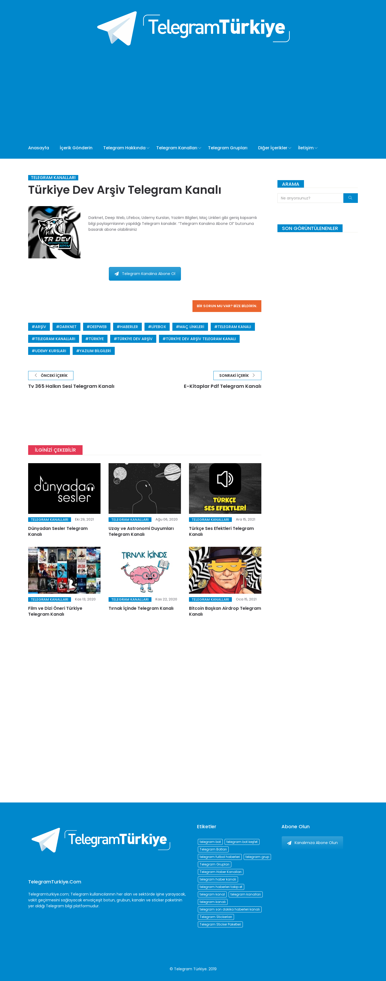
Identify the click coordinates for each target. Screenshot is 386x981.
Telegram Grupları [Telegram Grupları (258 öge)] (214, 864)
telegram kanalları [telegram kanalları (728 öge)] (246, 894)
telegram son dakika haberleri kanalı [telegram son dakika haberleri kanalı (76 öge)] (230, 909)
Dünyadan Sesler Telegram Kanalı (58, 531)
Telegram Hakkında (124, 148)
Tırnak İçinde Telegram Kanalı (141, 608)
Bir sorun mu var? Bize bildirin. (227, 306)
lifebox (158, 326)
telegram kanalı (234, 326)
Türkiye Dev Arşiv (135, 338)
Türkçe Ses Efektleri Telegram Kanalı (221, 531)
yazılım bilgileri (95, 351)
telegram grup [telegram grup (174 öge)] (257, 856)
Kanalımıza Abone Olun (312, 842)
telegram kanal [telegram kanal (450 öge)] (212, 894)
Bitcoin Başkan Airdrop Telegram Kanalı (225, 611)
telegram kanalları (55, 338)
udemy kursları (50, 351)
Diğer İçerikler (272, 148)
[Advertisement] (173, 97)
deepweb (98, 326)
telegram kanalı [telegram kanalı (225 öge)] (213, 902)
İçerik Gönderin (76, 148)
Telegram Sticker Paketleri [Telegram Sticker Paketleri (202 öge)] (220, 924)
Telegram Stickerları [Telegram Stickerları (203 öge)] (216, 917)
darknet (68, 326)
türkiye (96, 338)
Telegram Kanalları (176, 148)
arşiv (40, 326)
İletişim (306, 148)
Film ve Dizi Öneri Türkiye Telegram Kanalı (55, 611)
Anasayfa (38, 148)
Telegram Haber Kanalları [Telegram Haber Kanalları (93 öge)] (221, 871)
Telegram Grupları (227, 148)
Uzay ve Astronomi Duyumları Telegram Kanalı (141, 531)
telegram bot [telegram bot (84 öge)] (210, 841)
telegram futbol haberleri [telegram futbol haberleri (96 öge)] (220, 856)
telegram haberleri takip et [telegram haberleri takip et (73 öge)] (221, 887)
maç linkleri (191, 326)
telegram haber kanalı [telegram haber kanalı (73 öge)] (218, 879)
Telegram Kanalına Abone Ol (144, 273)
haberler (129, 326)
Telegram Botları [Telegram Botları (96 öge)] (213, 849)
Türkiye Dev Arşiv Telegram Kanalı (201, 338)
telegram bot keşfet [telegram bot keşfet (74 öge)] (242, 841)
